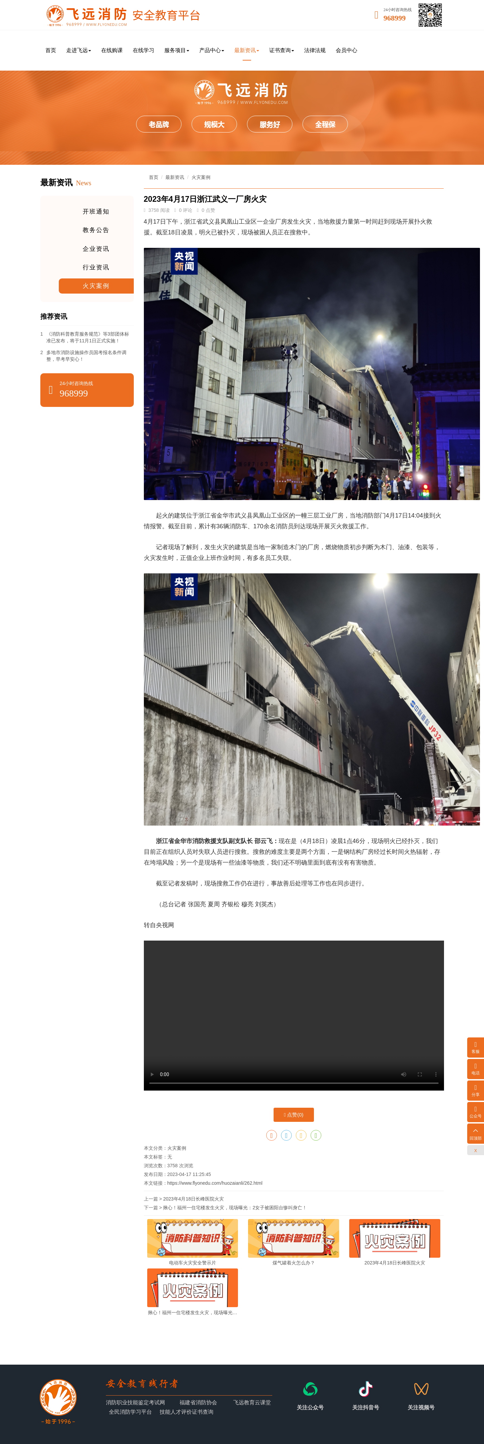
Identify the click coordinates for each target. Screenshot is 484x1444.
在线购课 (112, 50)
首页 (50, 50)
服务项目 (176, 50)
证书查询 (281, 50)
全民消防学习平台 (130, 1412)
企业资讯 (96, 248)
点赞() (294, 1114)
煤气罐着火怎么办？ (294, 1262)
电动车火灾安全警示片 (192, 1262)
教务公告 (96, 230)
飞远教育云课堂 (252, 1402)
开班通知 (96, 211)
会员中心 (346, 50)
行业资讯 (96, 267)
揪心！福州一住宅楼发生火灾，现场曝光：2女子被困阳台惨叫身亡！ (235, 1207)
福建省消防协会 (198, 1402)
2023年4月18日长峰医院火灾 (193, 1199)
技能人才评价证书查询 (186, 1412)
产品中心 (211, 50)
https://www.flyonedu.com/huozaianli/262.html (215, 1183)
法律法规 (315, 50)
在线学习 (143, 50)
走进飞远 (78, 50)
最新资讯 (246, 50)
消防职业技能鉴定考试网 (135, 1402)
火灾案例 (96, 286)
